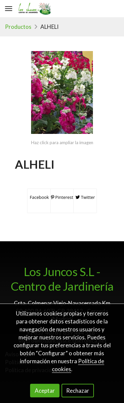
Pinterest (62, 197)
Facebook (39, 197)
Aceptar (45, 390)
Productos (18, 26)
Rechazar (77, 390)
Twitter (85, 197)
